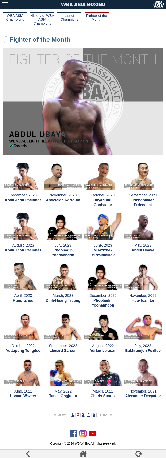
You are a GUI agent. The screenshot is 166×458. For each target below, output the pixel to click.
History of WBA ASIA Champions (42, 19)
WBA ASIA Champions (15, 17)
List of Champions (69, 17)
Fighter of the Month (96, 17)
